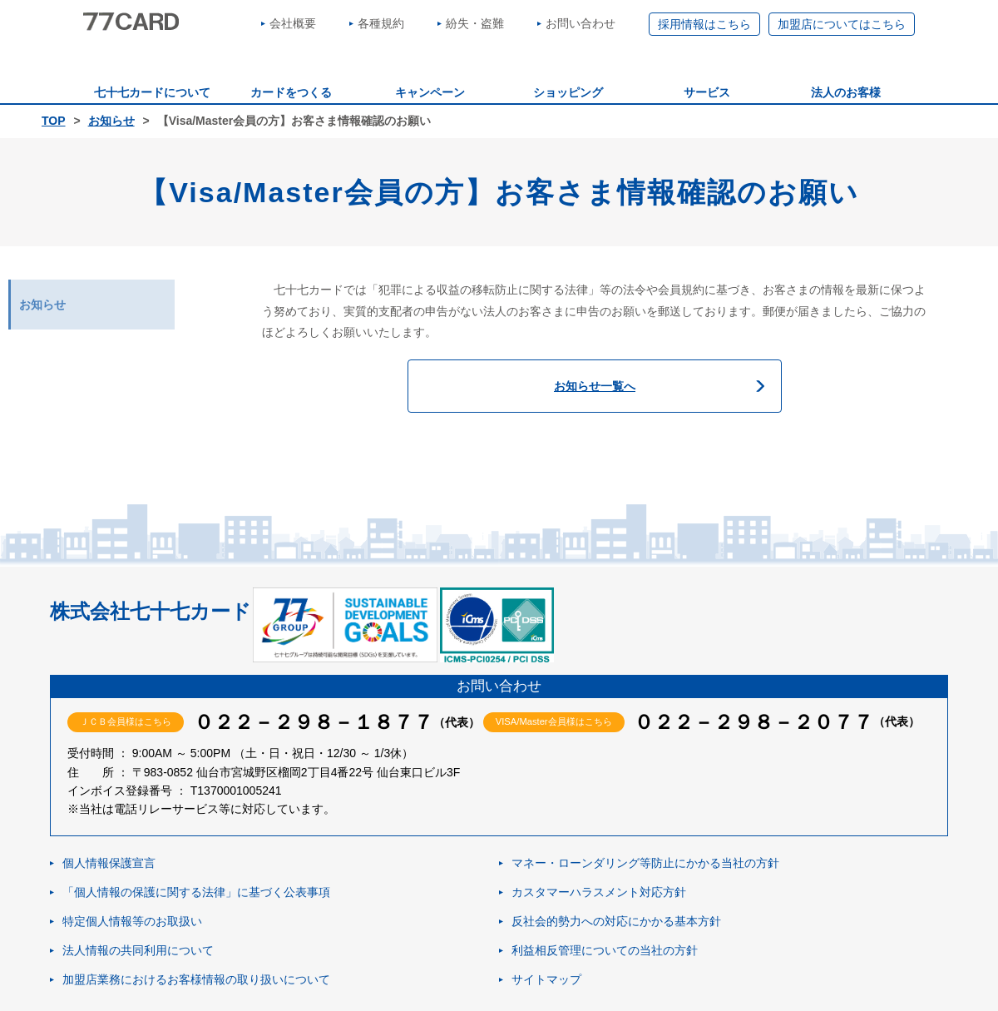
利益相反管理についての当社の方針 (604, 950)
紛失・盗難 (475, 23)
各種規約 (381, 23)
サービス (707, 92)
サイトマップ (546, 979)
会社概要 (292, 23)
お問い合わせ (580, 23)
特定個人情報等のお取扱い (132, 921)
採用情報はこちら (704, 24)
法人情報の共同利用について (138, 950)
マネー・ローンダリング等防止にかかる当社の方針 (645, 863)
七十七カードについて (152, 92)
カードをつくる (291, 92)
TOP (54, 120)
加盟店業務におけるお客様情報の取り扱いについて (196, 979)
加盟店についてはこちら (842, 24)
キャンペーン (430, 92)
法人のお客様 (846, 92)
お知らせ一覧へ (594, 386)
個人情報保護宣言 (109, 863)
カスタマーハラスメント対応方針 (598, 892)
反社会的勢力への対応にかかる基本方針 (616, 921)
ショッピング (568, 92)
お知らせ (111, 120)
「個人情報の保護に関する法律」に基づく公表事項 (196, 892)
